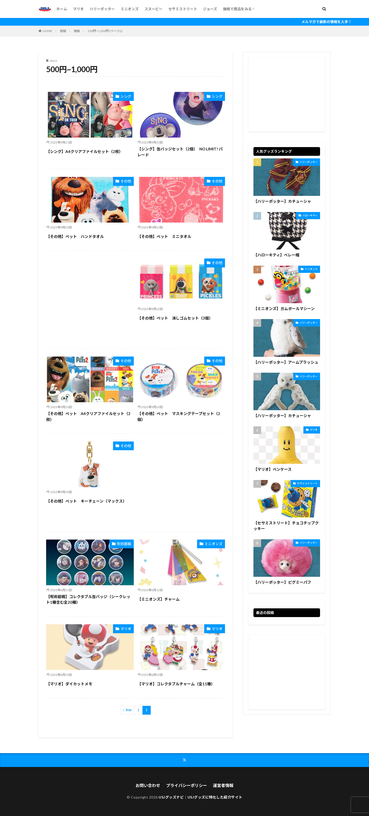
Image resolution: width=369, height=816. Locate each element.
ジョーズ (210, 9)
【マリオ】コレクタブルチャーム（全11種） (176, 683)
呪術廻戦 (124, 544)
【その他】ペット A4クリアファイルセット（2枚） (88, 416)
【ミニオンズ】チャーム (158, 599)
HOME (47, 31)
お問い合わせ (148, 785)
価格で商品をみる (237, 9)
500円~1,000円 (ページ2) (105, 31)
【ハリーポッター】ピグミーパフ (282, 582)
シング (125, 96)
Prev (128, 710)
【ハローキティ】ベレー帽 (276, 255)
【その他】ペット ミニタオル (164, 236)
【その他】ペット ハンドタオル (75, 236)
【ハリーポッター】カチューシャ (282, 201)
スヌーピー (153, 9)
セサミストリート (182, 9)
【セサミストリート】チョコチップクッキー (286, 526)
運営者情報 (223, 785)
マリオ (78, 9)
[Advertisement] (90, 299)
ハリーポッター (102, 9)
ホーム (61, 9)
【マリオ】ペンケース (272, 469)
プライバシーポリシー (186, 785)
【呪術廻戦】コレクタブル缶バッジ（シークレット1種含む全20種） (88, 599)
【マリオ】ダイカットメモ (69, 683)
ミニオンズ (130, 9)
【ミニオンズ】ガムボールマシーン (284, 308)
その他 (125, 181)
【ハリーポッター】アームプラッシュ (285, 362)
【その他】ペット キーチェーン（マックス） (86, 501)
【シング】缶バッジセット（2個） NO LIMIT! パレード (180, 152)
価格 (77, 31)
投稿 (63, 31)
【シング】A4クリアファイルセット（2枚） (84, 151)
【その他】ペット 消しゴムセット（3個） (175, 318)
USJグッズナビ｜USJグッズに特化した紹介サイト (200, 797)
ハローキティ (309, 215)
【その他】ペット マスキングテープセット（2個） (178, 416)
